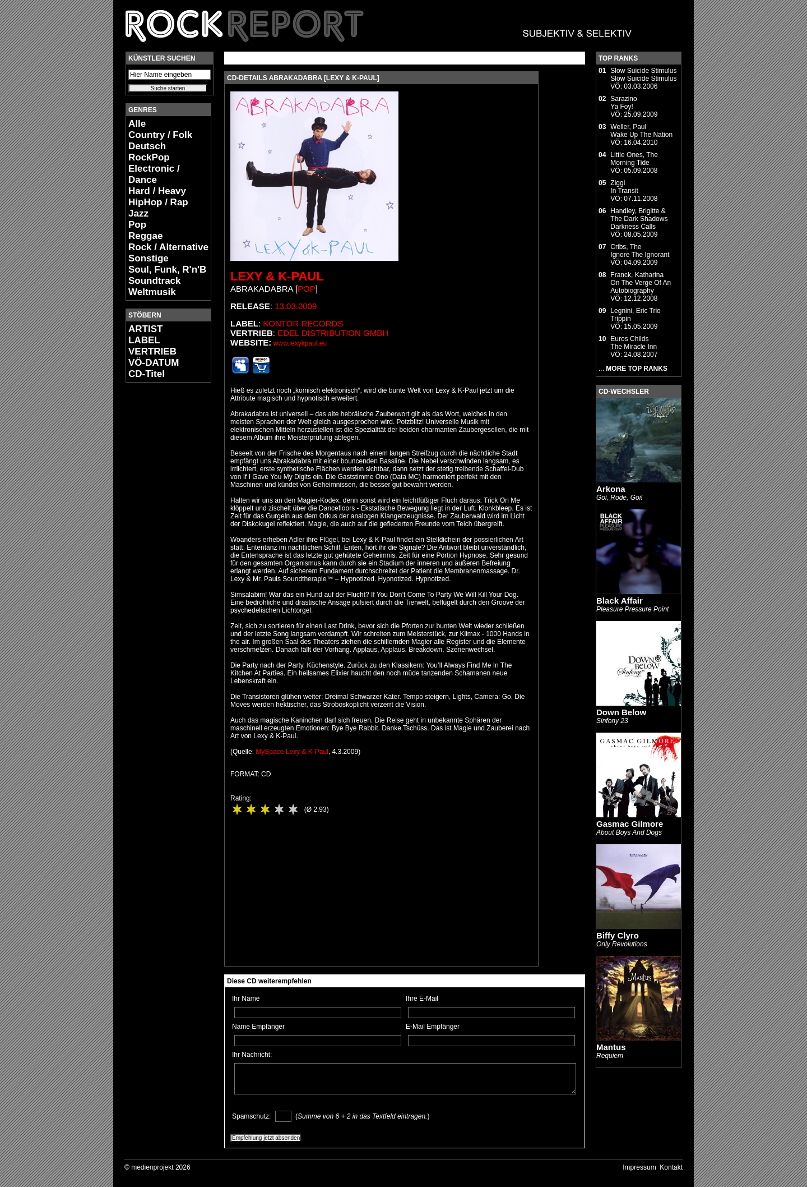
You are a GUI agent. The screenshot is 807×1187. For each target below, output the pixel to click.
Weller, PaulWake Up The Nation (641, 131)
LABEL (144, 340)
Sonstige (148, 258)
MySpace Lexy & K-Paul (292, 752)
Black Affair (619, 600)
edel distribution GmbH (332, 333)
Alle (137, 123)
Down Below (621, 712)
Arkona (610, 489)
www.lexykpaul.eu (300, 343)
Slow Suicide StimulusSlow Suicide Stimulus (643, 74)
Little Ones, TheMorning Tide (634, 159)
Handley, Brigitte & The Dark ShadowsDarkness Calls (638, 219)
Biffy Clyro (617, 935)
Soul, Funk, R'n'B (167, 269)
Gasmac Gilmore (629, 824)
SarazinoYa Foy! (623, 103)
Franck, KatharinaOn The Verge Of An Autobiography (640, 283)
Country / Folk (160, 135)
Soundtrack (154, 280)
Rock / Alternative (168, 247)
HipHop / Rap (158, 202)
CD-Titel (146, 374)
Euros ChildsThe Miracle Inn (633, 343)
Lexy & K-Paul (277, 276)
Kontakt (671, 1167)
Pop (137, 224)
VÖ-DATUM (153, 362)
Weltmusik (152, 292)
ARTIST (145, 329)
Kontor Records (303, 323)
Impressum (639, 1167)
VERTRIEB (152, 351)
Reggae (145, 236)
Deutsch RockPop (149, 152)
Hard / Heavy (157, 191)
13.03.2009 (296, 306)
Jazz (138, 213)
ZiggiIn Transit (624, 187)
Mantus (611, 1047)
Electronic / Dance (154, 174)
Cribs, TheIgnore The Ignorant (639, 251)
